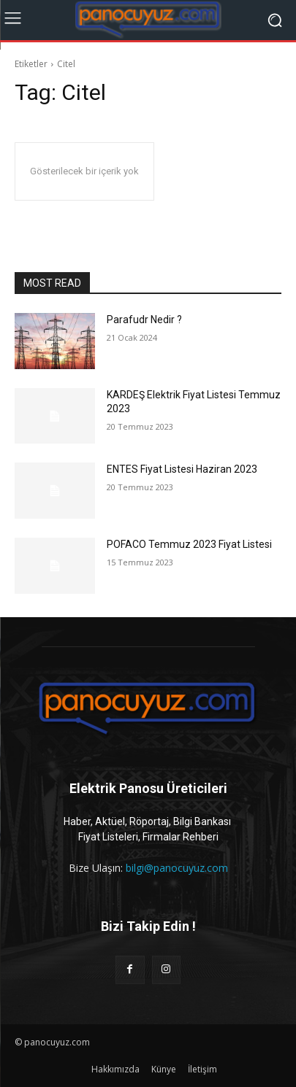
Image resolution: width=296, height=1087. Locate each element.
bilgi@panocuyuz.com (177, 868)
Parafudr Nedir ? (144, 319)
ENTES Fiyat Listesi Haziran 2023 (182, 469)
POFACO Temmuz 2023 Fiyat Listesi (189, 544)
